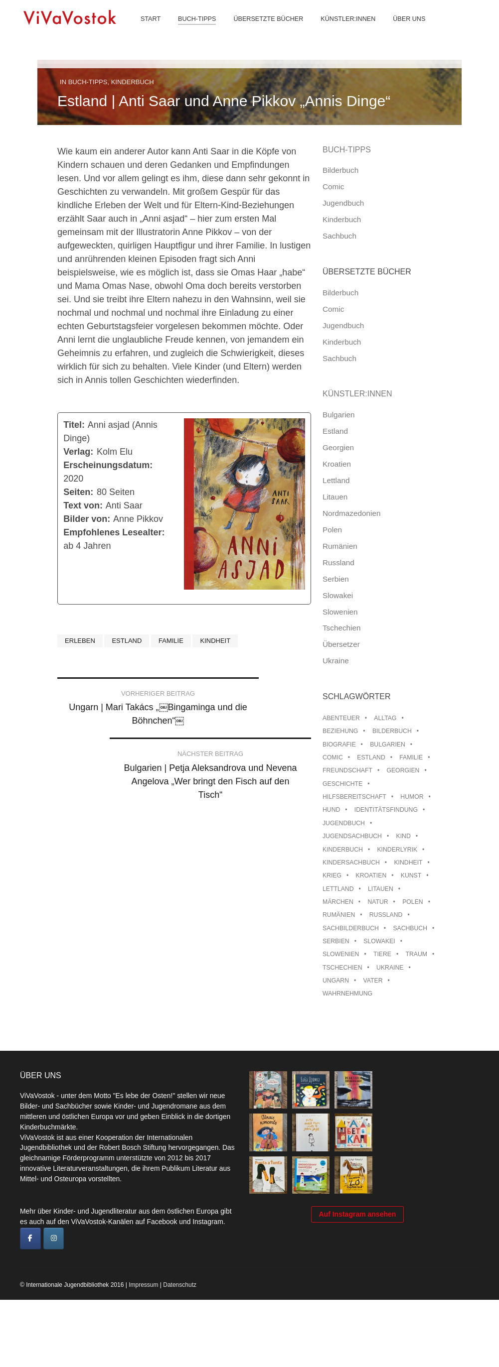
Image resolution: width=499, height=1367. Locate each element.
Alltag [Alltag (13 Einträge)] (385, 718)
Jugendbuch (343, 203)
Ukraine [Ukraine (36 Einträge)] (389, 967)
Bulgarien (339, 414)
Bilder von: (86, 519)
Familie (171, 640)
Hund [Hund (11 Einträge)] (331, 809)
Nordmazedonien (352, 513)
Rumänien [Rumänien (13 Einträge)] (339, 914)
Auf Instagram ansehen (357, 1306)
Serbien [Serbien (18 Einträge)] (336, 941)
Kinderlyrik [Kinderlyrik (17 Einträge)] (397, 849)
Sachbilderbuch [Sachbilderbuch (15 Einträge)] (351, 928)
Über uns (402, 29)
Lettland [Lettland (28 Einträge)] (338, 888)
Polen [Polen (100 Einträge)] (412, 901)
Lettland (336, 480)
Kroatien (337, 464)
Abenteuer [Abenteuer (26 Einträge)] (341, 718)
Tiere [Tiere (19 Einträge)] (382, 954)
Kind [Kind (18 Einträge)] (403, 836)
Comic (333, 186)
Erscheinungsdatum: (108, 465)
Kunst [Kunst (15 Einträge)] (411, 875)
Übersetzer (341, 644)
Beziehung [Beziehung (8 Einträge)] (340, 731)
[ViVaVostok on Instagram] (53, 1238)
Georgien (338, 447)
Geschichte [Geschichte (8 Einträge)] (342, 783)
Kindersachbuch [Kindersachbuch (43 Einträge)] (351, 862)
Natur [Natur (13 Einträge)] (377, 901)
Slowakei (338, 595)
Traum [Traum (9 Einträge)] (417, 954)
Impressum (143, 1352)
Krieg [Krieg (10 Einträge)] (332, 875)
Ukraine (336, 660)
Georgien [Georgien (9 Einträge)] (402, 770)
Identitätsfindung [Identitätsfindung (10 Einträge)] (386, 809)
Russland (338, 562)
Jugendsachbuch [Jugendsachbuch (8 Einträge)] (352, 836)
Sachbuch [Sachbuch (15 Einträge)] (410, 928)
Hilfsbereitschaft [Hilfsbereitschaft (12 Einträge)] (354, 796)
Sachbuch (339, 236)
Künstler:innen (341, 29)
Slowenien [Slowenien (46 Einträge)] (341, 954)
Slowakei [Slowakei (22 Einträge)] (379, 941)
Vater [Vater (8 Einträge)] (373, 980)
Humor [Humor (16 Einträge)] (411, 796)
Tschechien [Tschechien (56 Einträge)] (342, 967)
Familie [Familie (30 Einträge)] (411, 757)
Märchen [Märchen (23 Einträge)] (338, 901)
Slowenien (340, 612)
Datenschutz (179, 1352)
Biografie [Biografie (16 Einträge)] (339, 744)
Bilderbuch (340, 170)
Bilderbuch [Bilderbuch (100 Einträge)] (392, 731)
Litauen (335, 497)
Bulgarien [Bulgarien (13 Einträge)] (387, 744)
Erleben (80, 640)
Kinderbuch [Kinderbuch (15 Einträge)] (343, 849)
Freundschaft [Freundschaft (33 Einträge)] (347, 770)
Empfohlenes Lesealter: (114, 532)
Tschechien (342, 627)
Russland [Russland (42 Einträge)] (386, 914)
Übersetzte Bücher (262, 29)
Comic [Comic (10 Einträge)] (333, 757)
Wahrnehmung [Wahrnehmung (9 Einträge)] (347, 993)
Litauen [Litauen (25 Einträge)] (380, 888)
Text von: (83, 505)
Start (144, 29)
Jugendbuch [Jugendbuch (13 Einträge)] (344, 823)
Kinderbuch (132, 82)
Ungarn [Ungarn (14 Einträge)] (336, 980)
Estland (127, 640)
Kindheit (215, 640)
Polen (332, 529)
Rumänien (340, 546)
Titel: (74, 425)
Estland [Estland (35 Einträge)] (371, 757)
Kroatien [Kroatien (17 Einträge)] (371, 875)
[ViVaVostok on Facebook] (30, 1238)
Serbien (336, 579)
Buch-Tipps (190, 29)
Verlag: (78, 452)
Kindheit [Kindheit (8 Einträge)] (408, 862)
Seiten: (78, 492)
